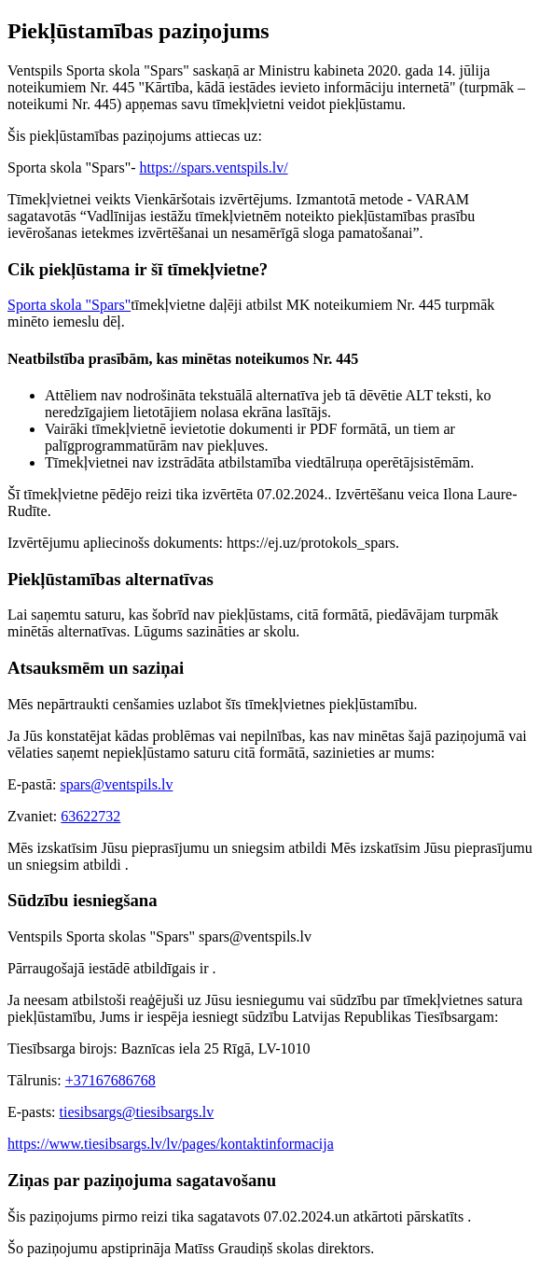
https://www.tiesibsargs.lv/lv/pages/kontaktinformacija (170, 1144)
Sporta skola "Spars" (69, 305)
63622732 (90, 816)
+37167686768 (110, 1080)
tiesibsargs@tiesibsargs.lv (137, 1112)
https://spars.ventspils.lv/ (214, 167)
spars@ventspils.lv (116, 784)
